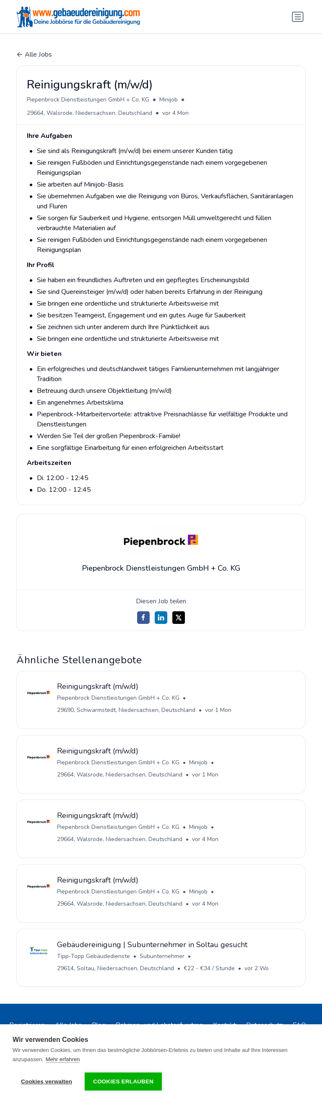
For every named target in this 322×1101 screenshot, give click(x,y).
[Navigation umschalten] (298, 17)
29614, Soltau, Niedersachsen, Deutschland (115, 969)
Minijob (168, 100)
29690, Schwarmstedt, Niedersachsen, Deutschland (126, 710)
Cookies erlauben (123, 1081)
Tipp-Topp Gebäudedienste (93, 957)
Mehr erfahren (63, 1059)
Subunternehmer (162, 957)
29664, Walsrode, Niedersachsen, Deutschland (89, 113)
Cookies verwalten (46, 1081)
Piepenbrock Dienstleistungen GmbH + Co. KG (88, 100)
